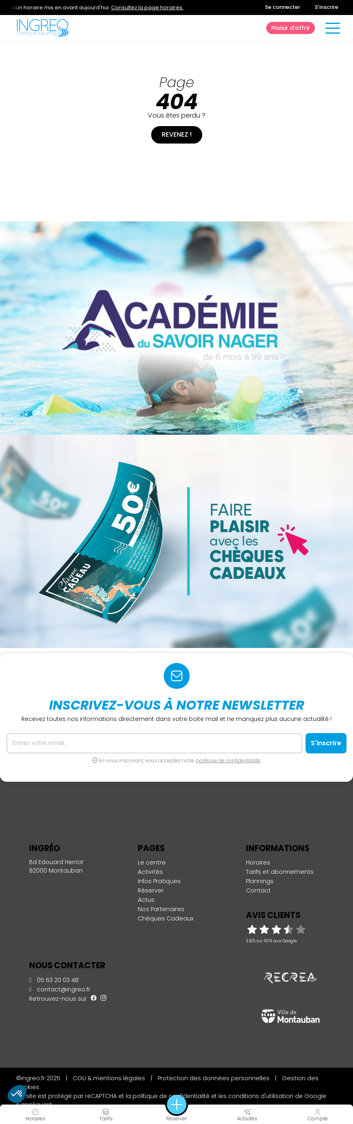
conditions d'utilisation (260, 1096)
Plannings (260, 881)
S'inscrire (326, 7)
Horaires (258, 862)
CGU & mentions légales (109, 1078)
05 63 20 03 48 (54, 980)
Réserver (151, 890)
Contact (258, 890)
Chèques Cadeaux (166, 918)
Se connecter (282, 7)
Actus (146, 900)
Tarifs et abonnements (280, 872)
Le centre (152, 862)
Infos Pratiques (159, 881)
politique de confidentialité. (228, 760)
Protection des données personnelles (214, 1078)
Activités (150, 872)
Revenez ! (177, 134)
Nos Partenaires (161, 909)
